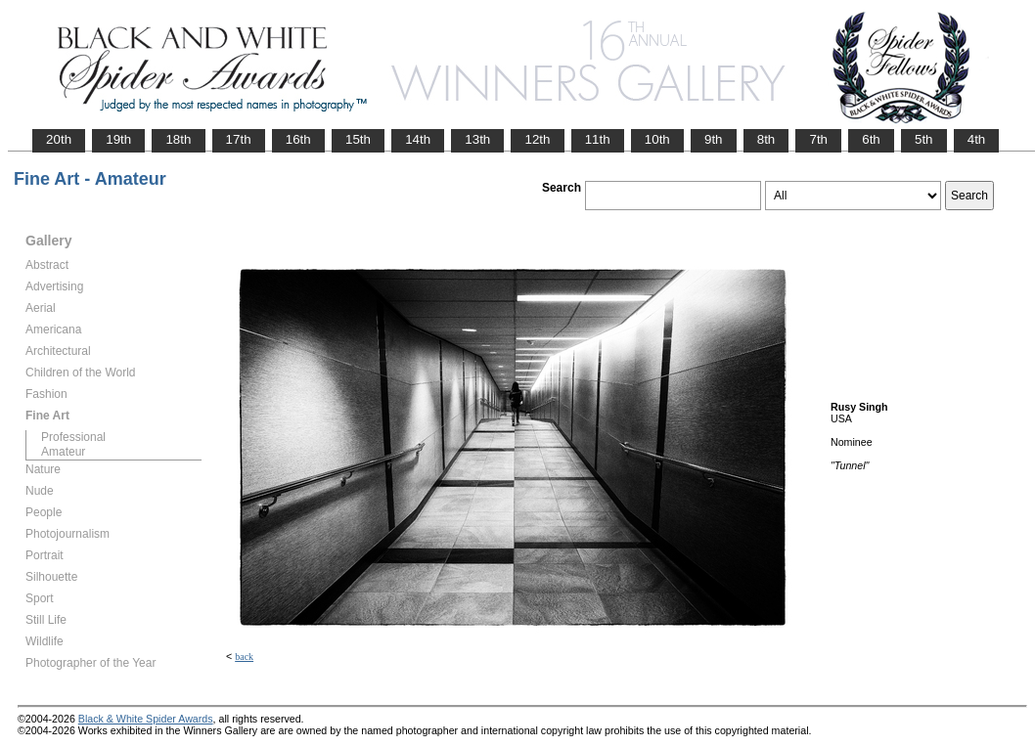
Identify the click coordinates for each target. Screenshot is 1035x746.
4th (977, 139)
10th (657, 139)
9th (714, 139)
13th (477, 139)
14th (417, 139)
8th (766, 139)
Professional (73, 437)
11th (597, 139)
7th (818, 139)
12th (537, 139)
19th (118, 139)
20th (58, 139)
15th (358, 139)
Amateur (63, 452)
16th (298, 139)
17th (238, 139)
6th (871, 139)
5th (924, 139)
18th (178, 139)
